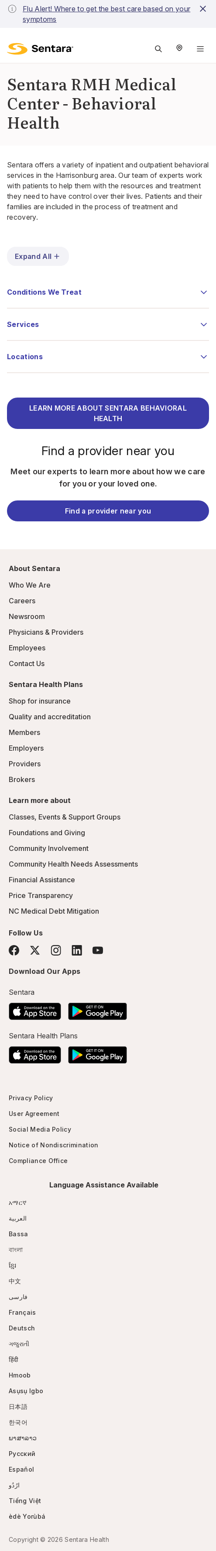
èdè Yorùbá (27, 1516)
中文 (15, 1281)
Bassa (18, 1234)
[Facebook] (14, 950)
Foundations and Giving (47, 832)
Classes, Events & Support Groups (64, 817)
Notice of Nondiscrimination (54, 1145)
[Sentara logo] (40, 49)
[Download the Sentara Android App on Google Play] (97, 1008)
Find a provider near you (108, 511)
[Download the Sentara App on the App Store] (35, 1008)
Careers (22, 600)
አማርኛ (18, 1202)
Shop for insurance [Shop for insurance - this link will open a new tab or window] (40, 701)
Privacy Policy (31, 1098)
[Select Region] (179, 49)
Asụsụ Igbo (26, 1391)
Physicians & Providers (46, 632)
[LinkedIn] (77, 950)
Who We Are (30, 585)
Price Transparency (41, 895)
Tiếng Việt (25, 1500)
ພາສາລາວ (23, 1438)
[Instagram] (56, 950)
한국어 (18, 1422)
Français (22, 1312)
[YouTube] (98, 950)
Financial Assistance (42, 879)
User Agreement (34, 1113)
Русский (22, 1453)
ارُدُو (14, 1485)
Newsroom (27, 616)
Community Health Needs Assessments (73, 864)
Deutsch (22, 1328)
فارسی (18, 1296)
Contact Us (27, 663)
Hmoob (20, 1375)
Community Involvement (49, 848)
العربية (18, 1218)
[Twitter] (35, 950)
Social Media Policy (40, 1129)
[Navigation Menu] (200, 49)
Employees (27, 647)
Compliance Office (38, 1160)
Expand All (38, 256)
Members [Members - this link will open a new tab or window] (24, 732)
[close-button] (203, 8)
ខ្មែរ (13, 1265)
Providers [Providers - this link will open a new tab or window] (25, 763)
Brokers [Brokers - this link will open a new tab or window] (22, 779)
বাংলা (16, 1249)
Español (21, 1469)
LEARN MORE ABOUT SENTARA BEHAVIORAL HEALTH (108, 413)
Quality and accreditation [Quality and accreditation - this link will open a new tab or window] (50, 716)
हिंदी (14, 1359)
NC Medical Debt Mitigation (54, 911)
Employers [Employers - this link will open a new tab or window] (26, 748)
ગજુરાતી (19, 1343)
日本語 (18, 1406)
